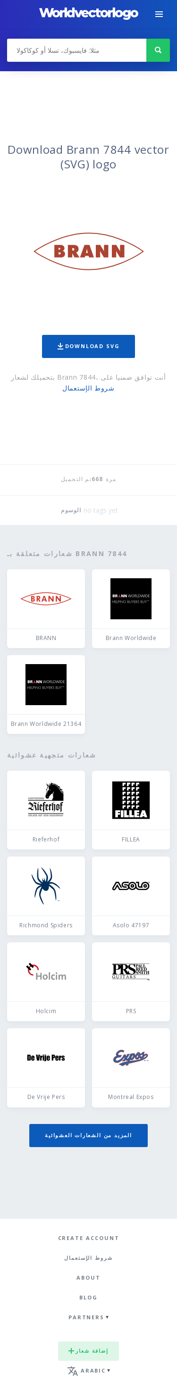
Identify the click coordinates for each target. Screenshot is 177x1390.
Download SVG (89, 346)
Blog (88, 1297)
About (88, 1277)
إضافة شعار (88, 1350)
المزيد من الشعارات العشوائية (88, 1135)
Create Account (88, 1237)
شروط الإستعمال (88, 387)
